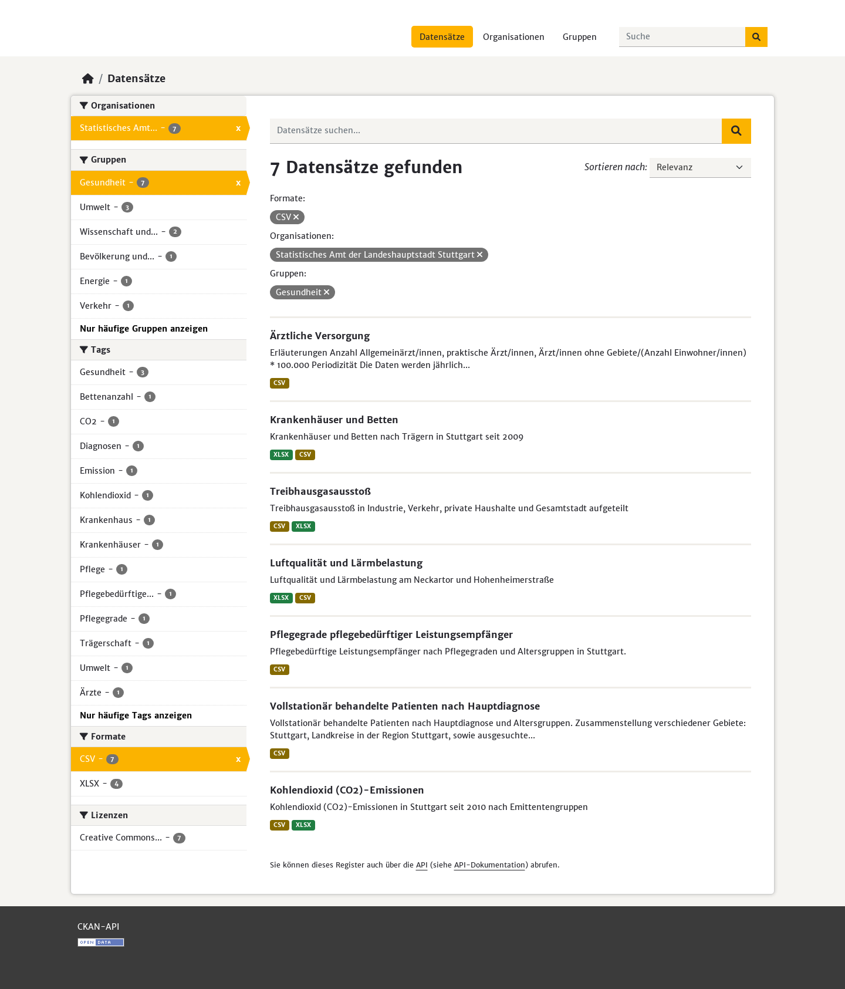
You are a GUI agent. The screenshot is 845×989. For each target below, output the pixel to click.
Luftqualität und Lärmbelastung (346, 563)
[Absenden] (756, 37)
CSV (279, 383)
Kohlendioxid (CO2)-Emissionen (347, 790)
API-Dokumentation (489, 864)
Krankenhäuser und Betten (334, 420)
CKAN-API (98, 927)
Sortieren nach (614, 167)
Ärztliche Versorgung (320, 336)
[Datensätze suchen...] (682, 37)
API (422, 864)
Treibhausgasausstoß (320, 491)
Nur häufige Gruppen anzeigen (144, 328)
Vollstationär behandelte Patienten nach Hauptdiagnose (405, 706)
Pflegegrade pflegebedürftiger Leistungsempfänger (391, 634)
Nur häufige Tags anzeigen (136, 715)
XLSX (281, 454)
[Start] (88, 78)
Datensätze (442, 37)
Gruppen (580, 37)
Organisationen (514, 37)
